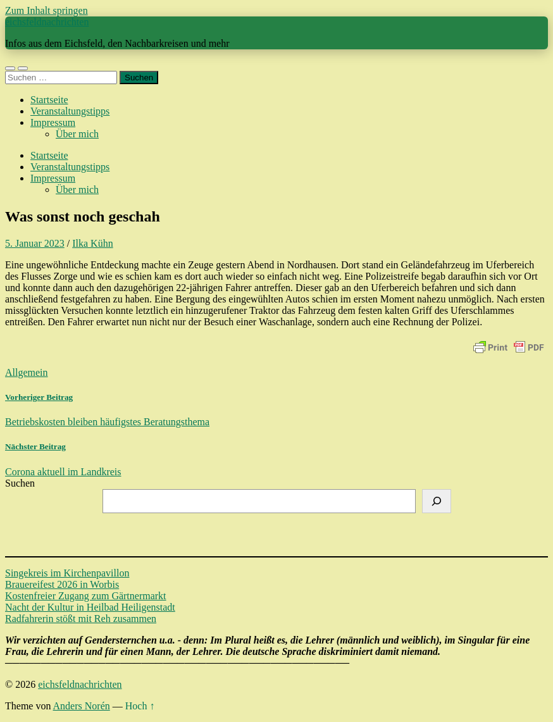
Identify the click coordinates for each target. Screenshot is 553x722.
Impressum (52, 122)
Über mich (77, 133)
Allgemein (26, 372)
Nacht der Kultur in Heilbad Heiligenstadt (90, 607)
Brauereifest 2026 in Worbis (62, 584)
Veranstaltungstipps (69, 111)
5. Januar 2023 (35, 243)
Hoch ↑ (140, 705)
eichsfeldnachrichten (47, 21)
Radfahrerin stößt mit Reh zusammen (80, 618)
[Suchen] (436, 501)
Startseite (49, 99)
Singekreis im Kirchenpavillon (67, 573)
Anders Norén (81, 705)
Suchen (20, 483)
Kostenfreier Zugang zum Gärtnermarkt (85, 595)
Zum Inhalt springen (46, 10)
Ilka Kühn (92, 243)
